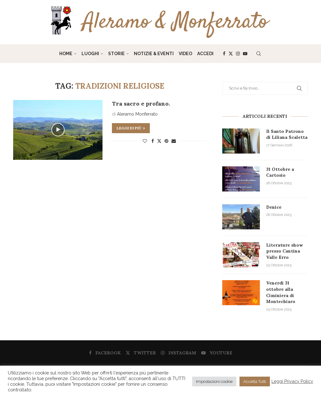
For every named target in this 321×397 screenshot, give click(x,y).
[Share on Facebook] (152, 141)
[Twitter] (231, 53)
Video (185, 53)
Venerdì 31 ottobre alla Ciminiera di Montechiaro (280, 292)
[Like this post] (145, 141)
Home (65, 53)
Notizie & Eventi (154, 53)
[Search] (258, 53)
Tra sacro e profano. (141, 103)
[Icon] (58, 129)
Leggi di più (131, 128)
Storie (116, 53)
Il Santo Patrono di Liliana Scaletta (287, 134)
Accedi (205, 53)
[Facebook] (224, 53)
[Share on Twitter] (159, 141)
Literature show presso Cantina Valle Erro (284, 251)
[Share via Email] (173, 141)
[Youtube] (245, 53)
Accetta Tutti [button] (254, 381)
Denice (274, 207)
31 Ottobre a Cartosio (280, 172)
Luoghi (90, 53)
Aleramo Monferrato (137, 114)
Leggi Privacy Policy (292, 381)
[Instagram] (238, 53)
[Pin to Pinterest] (166, 141)
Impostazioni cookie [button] (214, 381)
